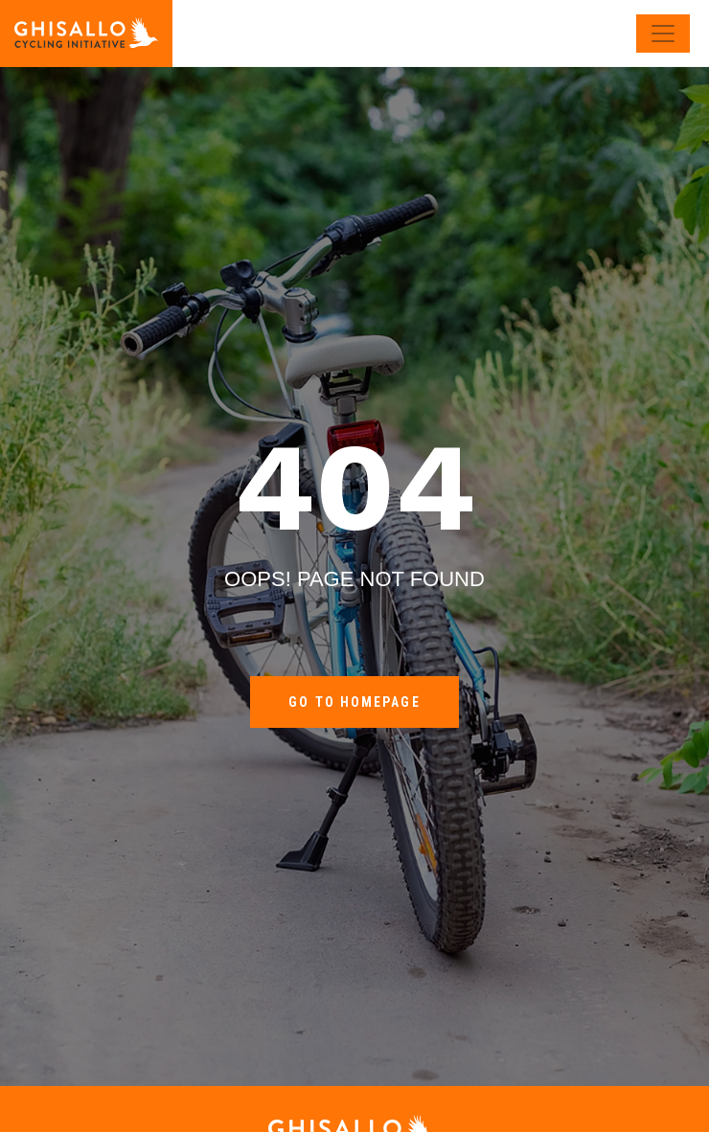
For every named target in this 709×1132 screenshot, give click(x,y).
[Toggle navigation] (663, 33)
